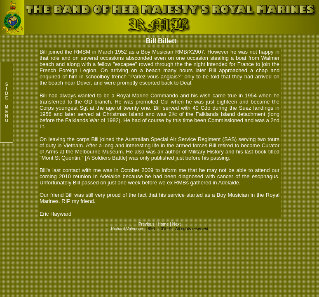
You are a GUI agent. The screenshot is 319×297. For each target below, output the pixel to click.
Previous (147, 224)
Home (163, 224)
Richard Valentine (127, 228)
